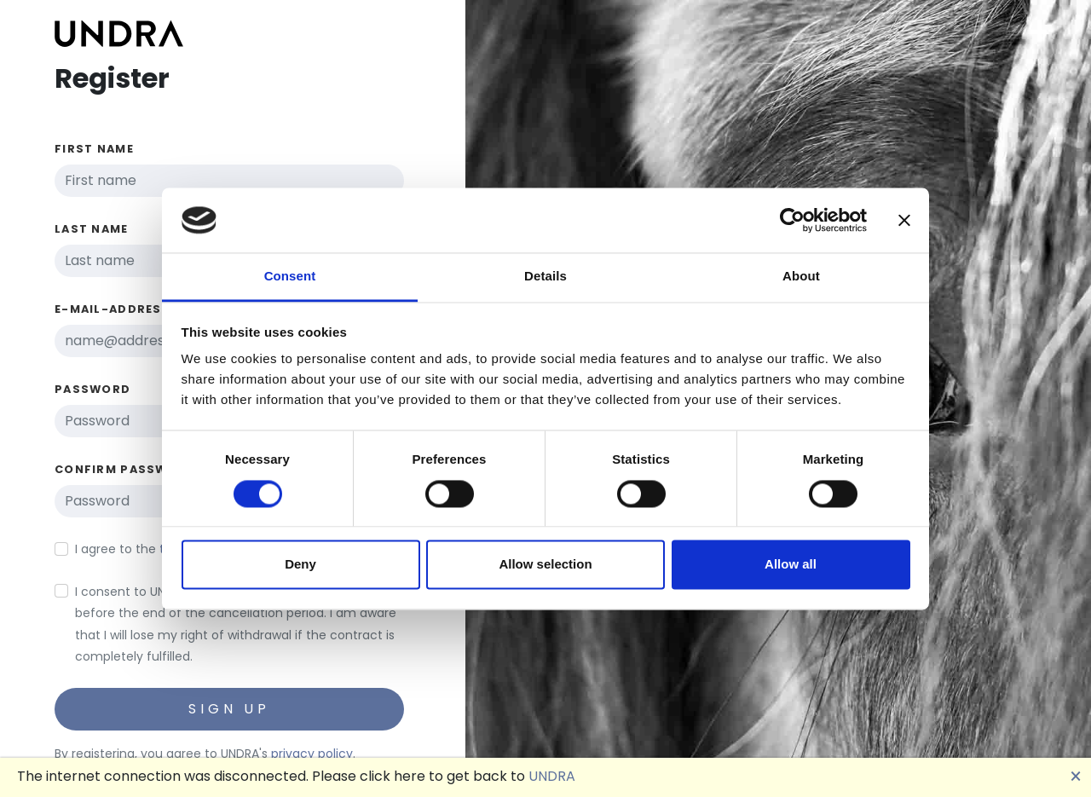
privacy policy (312, 753)
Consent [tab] (290, 276)
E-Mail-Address (112, 309)
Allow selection (545, 564)
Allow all (791, 564)
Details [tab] (545, 276)
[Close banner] (904, 220)
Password (92, 389)
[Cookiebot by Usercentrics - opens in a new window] (792, 220)
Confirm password (125, 469)
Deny (300, 564)
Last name (92, 229)
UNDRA (551, 776)
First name (94, 148)
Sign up (229, 709)
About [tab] (801, 276)
